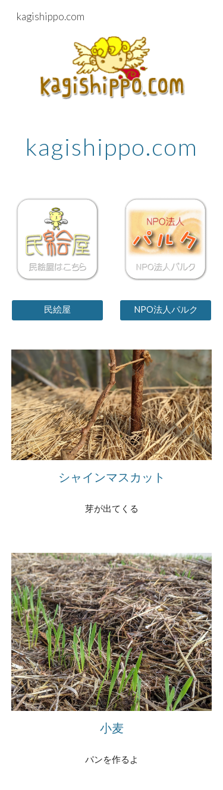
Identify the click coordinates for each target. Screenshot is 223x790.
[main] (111, 147)
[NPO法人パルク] (165, 309)
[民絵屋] (57, 309)
